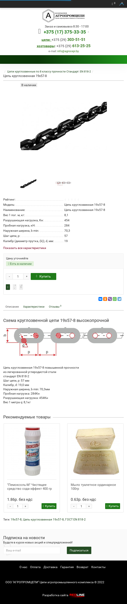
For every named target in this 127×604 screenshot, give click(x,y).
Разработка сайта (64, 595)
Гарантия (67, 567)
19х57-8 (16, 519)
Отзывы (55, 306)
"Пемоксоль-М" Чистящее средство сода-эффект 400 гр (29, 487)
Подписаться (79, 550)
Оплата (35, 567)
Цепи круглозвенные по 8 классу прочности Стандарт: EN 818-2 (49, 71)
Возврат (82, 567)
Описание (12, 306)
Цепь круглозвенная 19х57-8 (43, 519)
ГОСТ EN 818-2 (75, 519)
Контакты (98, 567)
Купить (43, 276)
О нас (23, 567)
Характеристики (34, 306)
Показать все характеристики (24, 248)
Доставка (50, 567)
